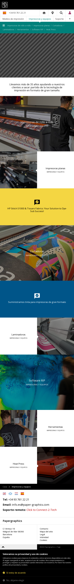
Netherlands (16, 493)
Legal (42, 534)
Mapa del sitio (46, 531)
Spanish (22, 493)
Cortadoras (58, 25)
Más (70, 19)
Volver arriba (3, 547)
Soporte (59, 18)
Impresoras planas (42, 25)
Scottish (10, 493)
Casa (5, 486)
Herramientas (23, 29)
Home (44, 13)
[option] (37, 55)
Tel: (5, 499)
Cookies (43, 540)
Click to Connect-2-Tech (42, 510)
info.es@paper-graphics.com (30, 504)
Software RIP (37, 29)
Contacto (44, 528)
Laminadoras (8, 29)
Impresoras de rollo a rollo (19, 25)
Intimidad (44, 537)
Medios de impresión (13, 18)
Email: (7, 504)
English (4, 493)
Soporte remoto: (14, 510)
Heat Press (51, 29)
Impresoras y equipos (40, 18)
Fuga (58, 547)
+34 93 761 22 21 (17, 12)
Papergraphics (37, 5)
